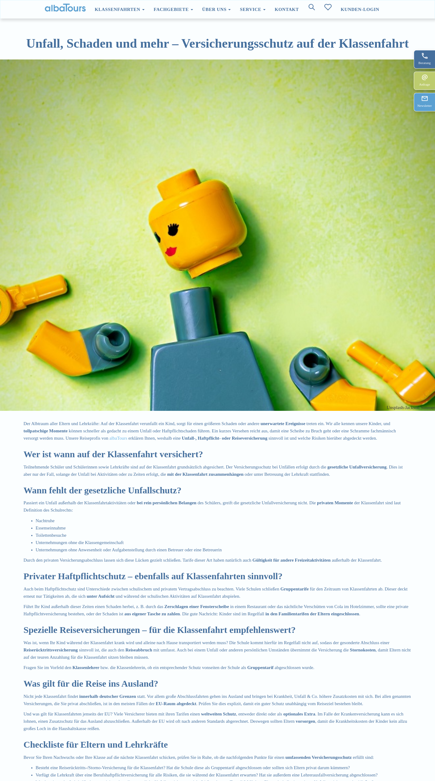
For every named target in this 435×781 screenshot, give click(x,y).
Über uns (216, 9)
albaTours (118, 438)
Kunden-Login (360, 9)
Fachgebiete (173, 9)
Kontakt (287, 9)
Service (253, 9)
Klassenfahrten (120, 9)
